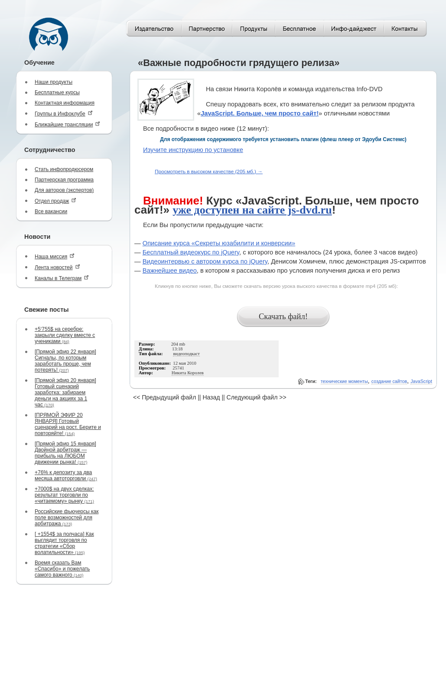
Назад (211, 397)
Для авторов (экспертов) (64, 190)
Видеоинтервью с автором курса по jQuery (205, 261)
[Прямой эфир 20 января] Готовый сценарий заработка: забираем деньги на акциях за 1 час (65, 392)
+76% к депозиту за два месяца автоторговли (66, 475)
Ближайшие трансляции (67, 124)
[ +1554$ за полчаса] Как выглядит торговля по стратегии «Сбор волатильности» (64, 543)
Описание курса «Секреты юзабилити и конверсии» (219, 243)
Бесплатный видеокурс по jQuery (191, 252)
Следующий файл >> (256, 397)
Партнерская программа (64, 180)
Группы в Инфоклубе (64, 113)
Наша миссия (55, 256)
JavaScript (421, 381)
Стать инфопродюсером (64, 169)
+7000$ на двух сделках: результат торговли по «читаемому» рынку (64, 495)
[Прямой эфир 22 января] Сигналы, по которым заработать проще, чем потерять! (65, 361)
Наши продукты (53, 82)
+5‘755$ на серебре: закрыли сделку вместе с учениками (65, 335)
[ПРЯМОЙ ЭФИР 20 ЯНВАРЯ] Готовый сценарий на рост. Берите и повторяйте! (68, 424)
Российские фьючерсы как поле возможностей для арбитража (66, 517)
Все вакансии (51, 211)
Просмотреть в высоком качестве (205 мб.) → (209, 171)
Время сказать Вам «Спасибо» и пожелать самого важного (62, 569)
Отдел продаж (55, 201)
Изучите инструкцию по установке (193, 149)
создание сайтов (389, 381)
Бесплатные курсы (57, 92)
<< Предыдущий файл (164, 397)
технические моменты (344, 381)
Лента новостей (57, 267)
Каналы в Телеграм (62, 278)
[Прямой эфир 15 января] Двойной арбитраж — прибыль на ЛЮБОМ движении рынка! (65, 453)
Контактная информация (64, 103)
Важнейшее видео (170, 270)
